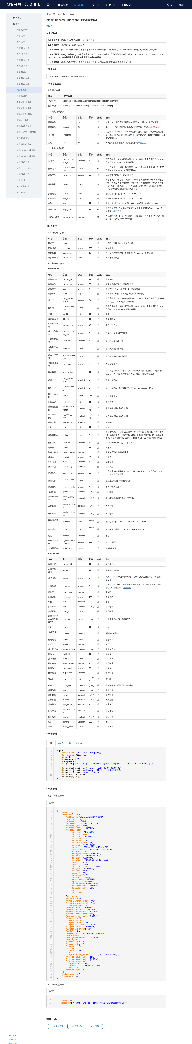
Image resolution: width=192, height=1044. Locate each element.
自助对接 (63, 4)
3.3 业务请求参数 (178, 902)
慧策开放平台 (23, 4)
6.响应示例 (174, 923)
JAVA (60, 743)
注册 (181, 4)
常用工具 (173, 935)
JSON (51, 803)
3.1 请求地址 (176, 894)
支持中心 (110, 4)
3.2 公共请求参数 (178, 898)
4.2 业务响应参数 (178, 914)
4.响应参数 (174, 906)
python (79, 743)
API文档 (78, 4)
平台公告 (126, 4)
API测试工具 (58, 1026)
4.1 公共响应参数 (178, 910)
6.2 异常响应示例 (178, 931)
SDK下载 (94, 1026)
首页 (49, 4)
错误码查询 (77, 1026)
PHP (51, 743)
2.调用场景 (174, 886)
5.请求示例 (174, 918)
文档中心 (94, 4)
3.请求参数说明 (176, 890)
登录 (169, 4)
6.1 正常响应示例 (178, 927)
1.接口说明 (174, 882)
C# (69, 743)
